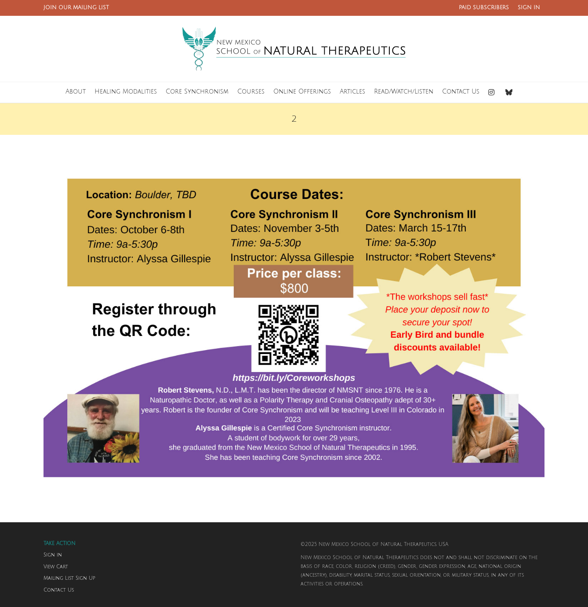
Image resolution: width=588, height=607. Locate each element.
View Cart (56, 567)
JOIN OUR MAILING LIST (76, 8)
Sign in (53, 555)
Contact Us (59, 590)
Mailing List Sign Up (69, 578)
